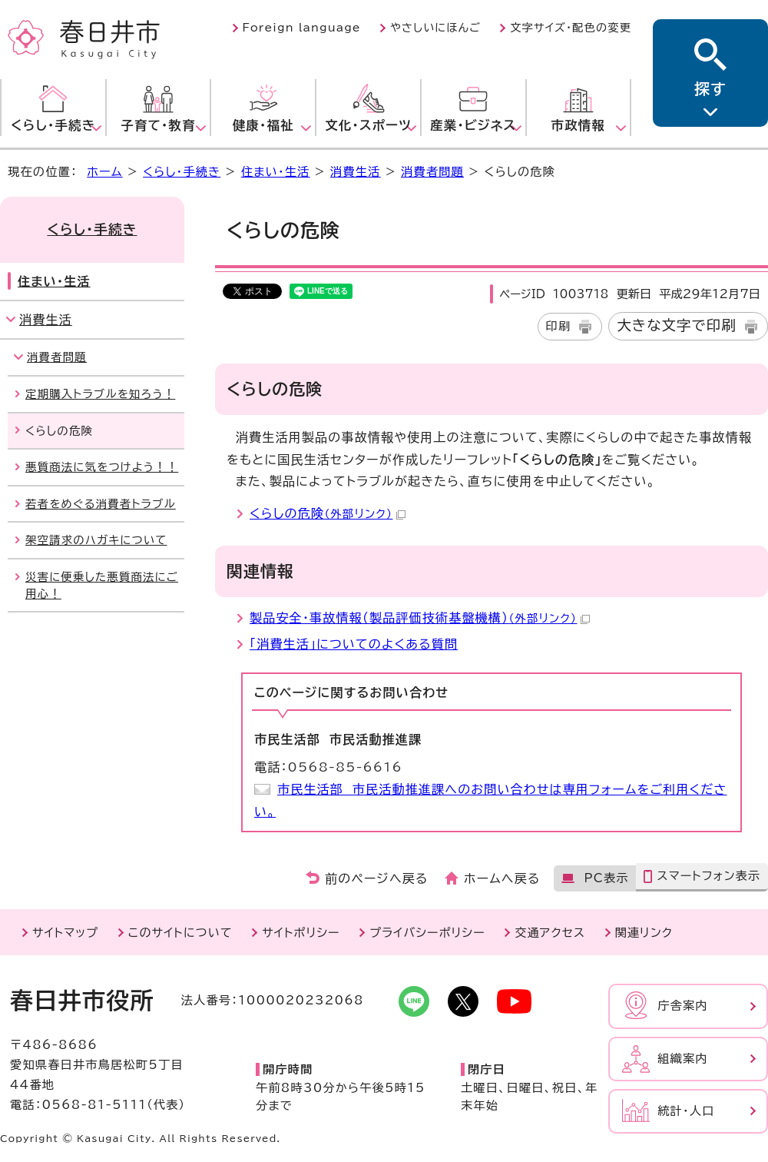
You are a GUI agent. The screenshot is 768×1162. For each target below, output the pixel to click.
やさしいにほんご (435, 27)
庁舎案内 (682, 1005)
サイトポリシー (300, 932)
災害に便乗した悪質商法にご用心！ (101, 585)
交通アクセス (550, 932)
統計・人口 (685, 1111)
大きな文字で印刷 (677, 325)
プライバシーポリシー (427, 932)
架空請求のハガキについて (96, 540)
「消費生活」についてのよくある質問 (354, 644)
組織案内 (682, 1058)
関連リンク (644, 932)
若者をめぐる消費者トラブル (100, 504)
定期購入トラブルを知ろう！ (100, 394)
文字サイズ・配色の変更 (570, 27)
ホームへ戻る (502, 878)
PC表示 (606, 878)
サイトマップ (65, 932)
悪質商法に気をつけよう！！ (101, 467)
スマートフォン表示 (708, 875)
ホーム (104, 172)
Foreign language (302, 27)
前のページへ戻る (377, 878)
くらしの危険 (328, 513)
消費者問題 (432, 172)
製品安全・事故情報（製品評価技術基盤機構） (420, 618)
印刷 (558, 326)
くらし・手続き (181, 172)
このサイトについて (180, 932)
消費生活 (355, 172)
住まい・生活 (275, 172)
